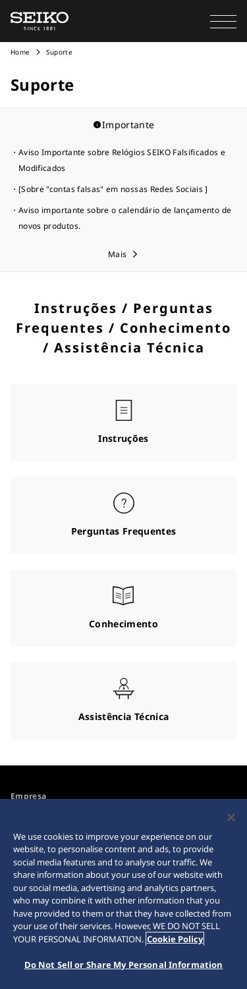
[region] (123, 894)
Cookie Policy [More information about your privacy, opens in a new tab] (175, 939)
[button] (223, 21)
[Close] (231, 817)
